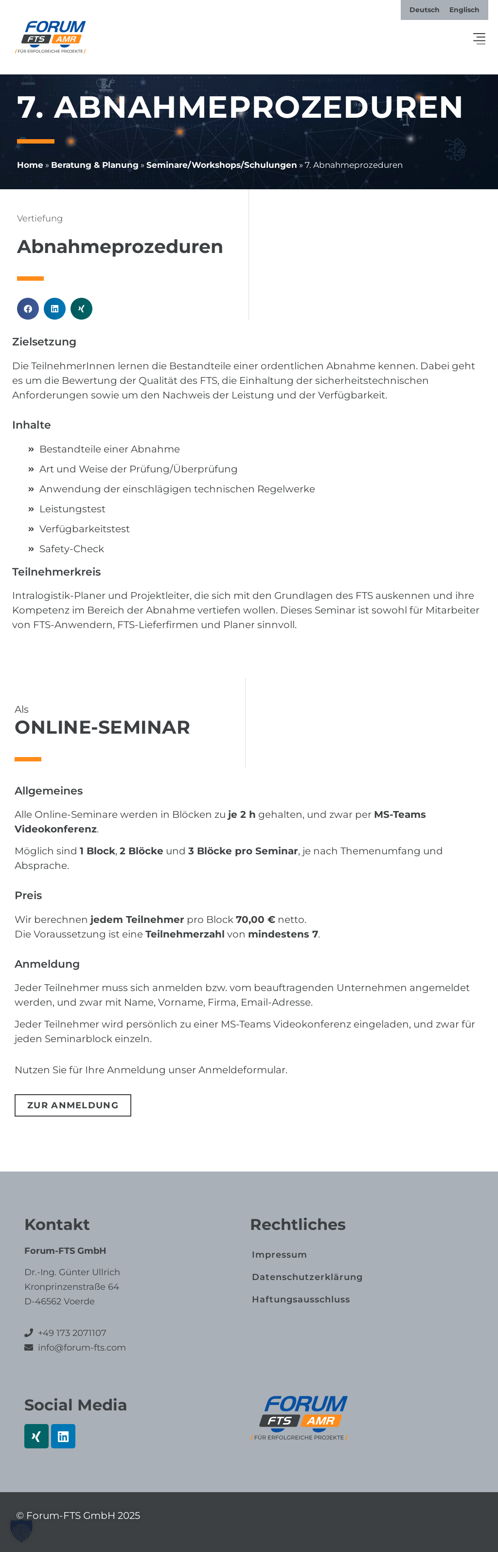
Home (30, 165)
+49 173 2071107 (72, 1333)
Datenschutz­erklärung (307, 1277)
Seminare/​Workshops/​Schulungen (221, 165)
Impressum (279, 1254)
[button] (479, 39)
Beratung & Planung (95, 165)
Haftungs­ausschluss (301, 1299)
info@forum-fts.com (81, 1347)
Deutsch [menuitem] (424, 9)
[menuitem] (425, 9)
